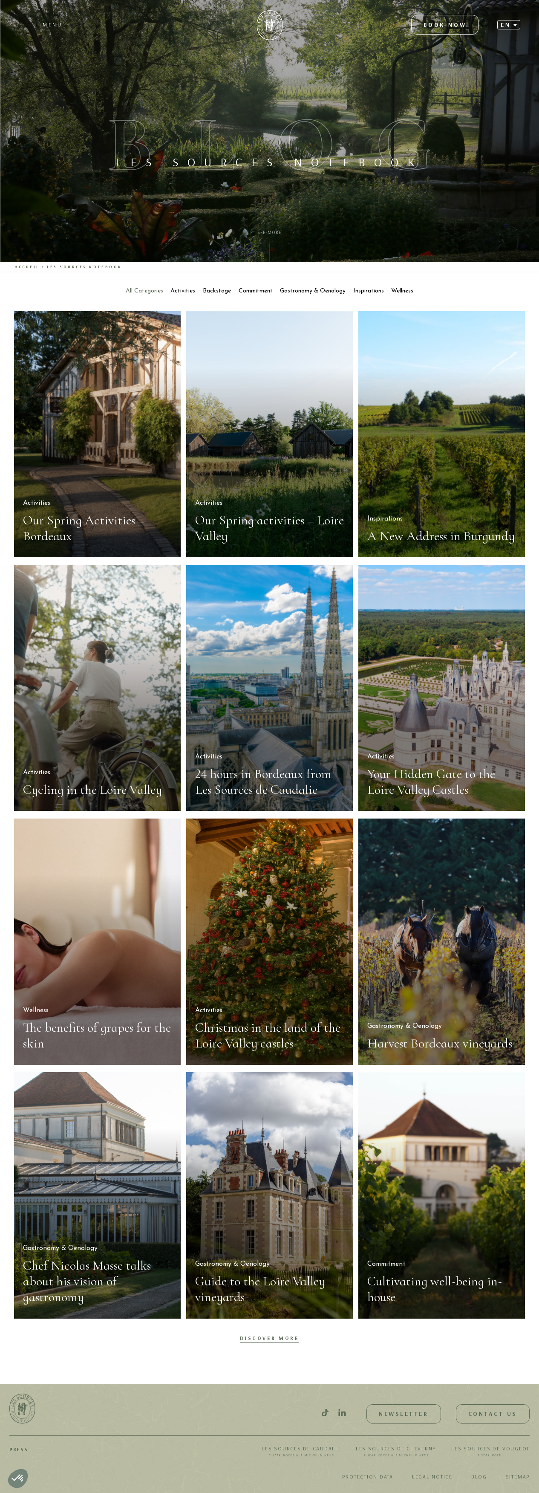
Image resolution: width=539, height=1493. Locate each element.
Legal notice (432, 1476)
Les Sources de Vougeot (490, 1452)
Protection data (367, 1476)
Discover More (270, 1338)
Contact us (492, 1414)
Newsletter (403, 1414)
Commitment (256, 291)
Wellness (402, 291)
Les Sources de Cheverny (396, 1452)
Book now (445, 25)
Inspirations (368, 291)
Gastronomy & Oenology (313, 291)
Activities (182, 291)
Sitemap (518, 1476)
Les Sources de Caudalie (301, 1452)
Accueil (27, 266)
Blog (479, 1476)
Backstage (217, 291)
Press (18, 1449)
